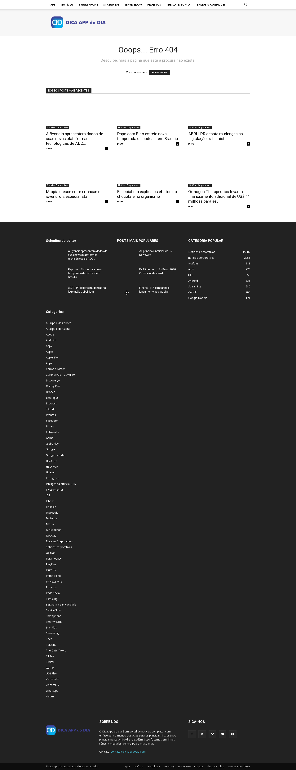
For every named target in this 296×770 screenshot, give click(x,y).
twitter (50, 667)
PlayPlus (51, 564)
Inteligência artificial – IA (61, 484)
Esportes (51, 403)
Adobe (50, 334)
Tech (49, 639)
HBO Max (52, 466)
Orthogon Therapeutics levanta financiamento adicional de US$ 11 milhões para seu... (219, 196)
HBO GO (51, 461)
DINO (49, 148)
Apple (49, 346)
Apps (52, 4)
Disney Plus (53, 386)
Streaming (111, 4)
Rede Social (53, 593)
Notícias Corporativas (57, 127)
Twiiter (50, 662)
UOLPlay (51, 673)
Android (50, 340)
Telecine (51, 644)
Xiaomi (50, 696)
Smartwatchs (54, 622)
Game (49, 438)
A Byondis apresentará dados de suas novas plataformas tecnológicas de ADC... (74, 139)
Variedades (53, 679)
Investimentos (55, 489)
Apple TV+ (52, 357)
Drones (50, 392)
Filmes (50, 426)
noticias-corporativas (59, 547)
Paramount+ (54, 558)
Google (50, 449)
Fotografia (52, 432)
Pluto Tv (51, 570)
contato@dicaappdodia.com (128, 751)
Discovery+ (53, 380)
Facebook (52, 420)
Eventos (51, 415)
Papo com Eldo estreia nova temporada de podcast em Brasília (147, 136)
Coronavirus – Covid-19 (60, 374)
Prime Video (53, 576)
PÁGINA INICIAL (159, 72)
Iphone (50, 501)
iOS (48, 495)
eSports (50, 409)
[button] (245, 5)
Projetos (154, 4)
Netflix (50, 524)
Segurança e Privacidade (61, 604)
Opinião (50, 553)
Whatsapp (52, 690)
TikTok (50, 656)
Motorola (52, 518)
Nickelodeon (53, 530)
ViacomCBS (53, 685)
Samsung (51, 599)
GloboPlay (52, 443)
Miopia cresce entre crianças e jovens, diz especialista (73, 194)
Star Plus (51, 627)
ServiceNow (133, 4)
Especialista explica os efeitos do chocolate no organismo (147, 194)
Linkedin (51, 507)
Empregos (52, 397)
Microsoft (52, 512)
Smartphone (88, 4)
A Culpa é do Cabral (58, 329)
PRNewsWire (54, 581)
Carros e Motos (55, 369)
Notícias (67, 4)
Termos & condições (210, 4)
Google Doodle (55, 455)
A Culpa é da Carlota (58, 323)
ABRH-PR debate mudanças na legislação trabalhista (215, 136)
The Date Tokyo (178, 4)
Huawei (50, 472)
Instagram (52, 478)
